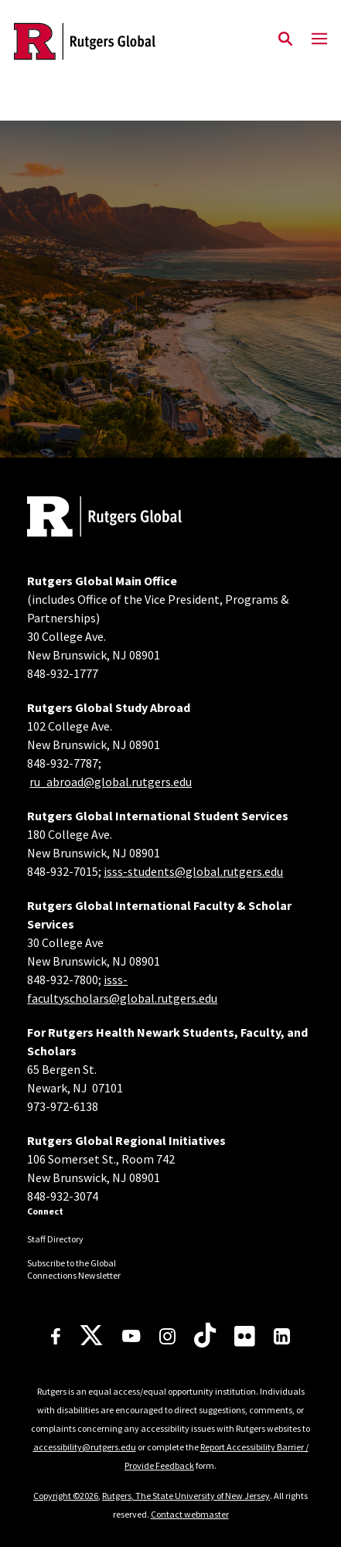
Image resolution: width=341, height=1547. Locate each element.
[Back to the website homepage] (84, 41)
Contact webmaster (190, 1514)
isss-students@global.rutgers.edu (193, 871)
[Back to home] (131, 518)
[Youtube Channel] (131, 1336)
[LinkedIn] (282, 1336)
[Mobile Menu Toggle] (319, 39)
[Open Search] (285, 39)
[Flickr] (244, 1336)
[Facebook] (55, 1336)
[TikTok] (205, 1336)
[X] (91, 1336)
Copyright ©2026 (65, 1495)
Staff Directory (55, 1239)
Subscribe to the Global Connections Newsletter (74, 1269)
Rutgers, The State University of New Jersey (186, 1495)
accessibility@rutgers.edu (84, 1447)
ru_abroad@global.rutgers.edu (110, 781)
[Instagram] (167, 1336)
